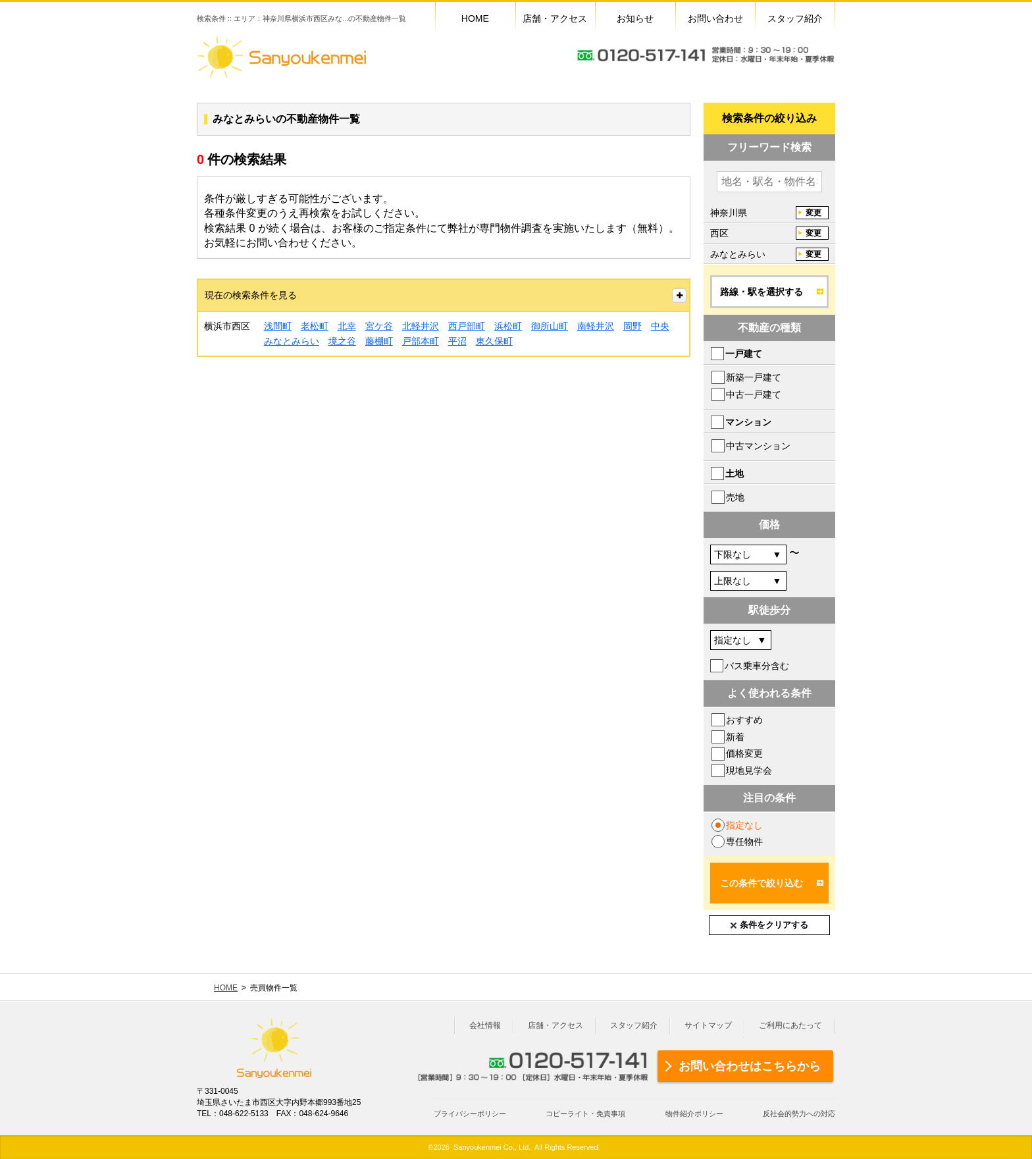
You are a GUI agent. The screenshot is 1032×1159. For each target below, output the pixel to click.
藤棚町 (379, 341)
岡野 (632, 326)
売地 (735, 497)
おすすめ (744, 719)
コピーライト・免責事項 (585, 1114)
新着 (735, 737)
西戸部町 (466, 326)
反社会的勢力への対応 (799, 1114)
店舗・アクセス (555, 1025)
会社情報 (485, 1025)
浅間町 (278, 326)
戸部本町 (420, 341)
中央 (660, 326)
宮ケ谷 (379, 326)
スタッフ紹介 (634, 1025)
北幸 (347, 326)
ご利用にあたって (790, 1025)
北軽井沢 (420, 326)
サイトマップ (708, 1025)
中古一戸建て (753, 394)
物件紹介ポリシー (694, 1114)
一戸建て (743, 353)
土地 (734, 473)
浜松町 (508, 326)
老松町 (314, 326)
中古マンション (758, 446)
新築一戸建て (753, 377)
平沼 (457, 341)
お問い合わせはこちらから (750, 1066)
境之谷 (342, 341)
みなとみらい (291, 341)
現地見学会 (749, 770)
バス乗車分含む (757, 665)
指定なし (744, 825)
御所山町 (549, 326)
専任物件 (744, 841)
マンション (748, 422)
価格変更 (744, 753)
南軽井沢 (595, 326)
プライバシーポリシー (470, 1114)
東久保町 (494, 341)
